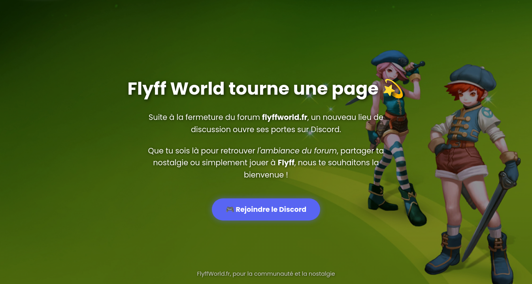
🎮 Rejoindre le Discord (266, 209)
